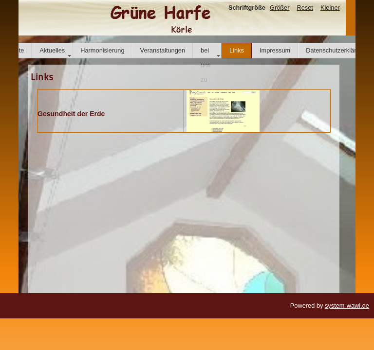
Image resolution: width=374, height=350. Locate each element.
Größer (280, 7)
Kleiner (330, 7)
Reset (305, 7)
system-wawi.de (347, 305)
